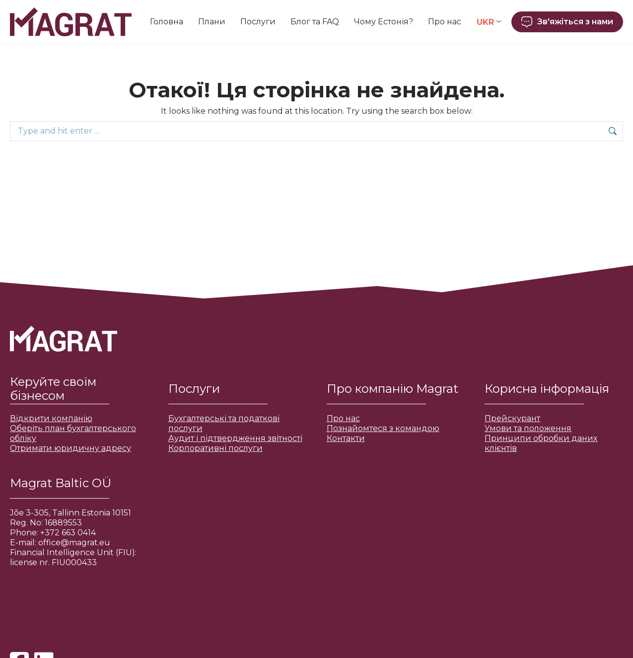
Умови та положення (528, 428)
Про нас (343, 418)
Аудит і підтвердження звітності (235, 438)
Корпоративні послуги (215, 448)
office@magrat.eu (74, 542)
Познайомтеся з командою (383, 428)
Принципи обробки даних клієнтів (541, 443)
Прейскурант (512, 418)
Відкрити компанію (51, 418)
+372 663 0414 (68, 532)
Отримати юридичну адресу (70, 448)
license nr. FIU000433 (53, 562)
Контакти (346, 438)
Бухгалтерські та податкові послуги (224, 423)
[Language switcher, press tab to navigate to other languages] (488, 22)
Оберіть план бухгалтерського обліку (73, 433)
